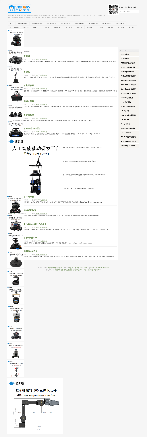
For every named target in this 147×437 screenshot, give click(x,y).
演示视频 (90, 27)
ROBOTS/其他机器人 (127, 98)
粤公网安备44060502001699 (99, 268)
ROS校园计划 (93, 23)
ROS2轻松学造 (51, 23)
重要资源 (79, 27)
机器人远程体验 (37, 23)
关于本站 (131, 27)
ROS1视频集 (125, 59)
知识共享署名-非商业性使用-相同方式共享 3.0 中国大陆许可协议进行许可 (78, 270)
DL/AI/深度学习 (126, 133)
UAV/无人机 (125, 111)
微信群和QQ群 (22, 23)
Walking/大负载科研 (127, 72)
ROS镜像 (121, 27)
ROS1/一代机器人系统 (128, 67)
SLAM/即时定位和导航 (128, 128)
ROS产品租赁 (120, 23)
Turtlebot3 (57, 27)
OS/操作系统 (125, 120)
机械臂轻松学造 (79, 23)
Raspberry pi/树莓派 (128, 146)
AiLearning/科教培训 (128, 106)
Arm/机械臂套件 (126, 102)
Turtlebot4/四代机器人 (128, 80)
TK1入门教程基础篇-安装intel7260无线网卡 (27, 224)
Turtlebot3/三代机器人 (128, 85)
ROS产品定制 (14, 27)
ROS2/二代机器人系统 (128, 63)
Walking (26, 27)
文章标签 (110, 27)
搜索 (137, 11)
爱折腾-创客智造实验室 (55, 268)
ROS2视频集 (125, 54)
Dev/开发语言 (125, 124)
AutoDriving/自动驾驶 (128, 93)
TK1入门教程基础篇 (41, 59)
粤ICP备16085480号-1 (82, 268)
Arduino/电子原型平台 (128, 141)
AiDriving (69, 27)
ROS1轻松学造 (65, 23)
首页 (11, 23)
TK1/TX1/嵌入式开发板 (128, 137)
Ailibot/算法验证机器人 (128, 76)
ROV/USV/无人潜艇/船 (128, 115)
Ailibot (35, 27)
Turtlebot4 (45, 27)
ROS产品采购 (106, 23)
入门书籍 (100, 27)
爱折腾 (71, 268)
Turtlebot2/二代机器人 (128, 89)
